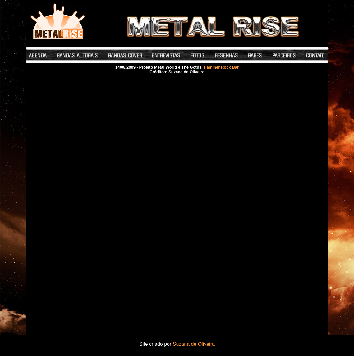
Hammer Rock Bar (221, 67)
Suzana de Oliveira (194, 344)
